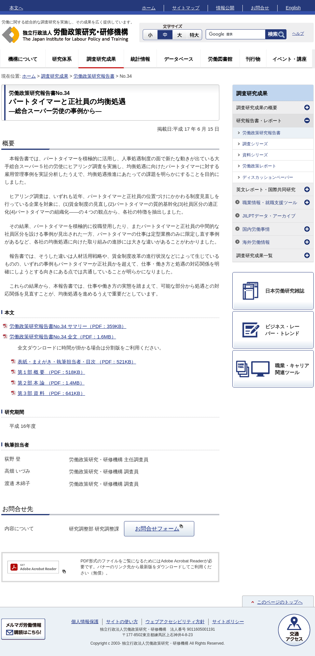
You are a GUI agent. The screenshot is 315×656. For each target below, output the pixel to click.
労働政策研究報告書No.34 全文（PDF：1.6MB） (62, 336)
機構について (22, 59)
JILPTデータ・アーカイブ (268, 215)
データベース (178, 59)
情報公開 (225, 7)
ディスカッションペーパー (267, 177)
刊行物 (253, 59)
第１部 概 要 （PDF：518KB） (51, 372)
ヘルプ (298, 33)
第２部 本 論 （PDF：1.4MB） (51, 383)
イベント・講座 (289, 59)
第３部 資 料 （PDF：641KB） (51, 393)
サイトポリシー (228, 621)
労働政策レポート (259, 166)
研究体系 (62, 59)
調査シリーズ (255, 143)
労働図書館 (220, 59)
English (293, 7)
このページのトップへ (280, 602)
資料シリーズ (255, 154)
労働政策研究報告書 (94, 76)
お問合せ (260, 7)
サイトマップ (185, 7)
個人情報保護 (85, 621)
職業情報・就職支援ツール (269, 202)
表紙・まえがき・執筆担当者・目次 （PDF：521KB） (77, 361)
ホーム (149, 7)
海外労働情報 (256, 242)
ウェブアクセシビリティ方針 (175, 621)
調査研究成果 (101, 59)
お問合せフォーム (159, 527)
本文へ (16, 7)
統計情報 (140, 59)
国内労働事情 (256, 229)
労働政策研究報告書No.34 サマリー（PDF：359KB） (67, 326)
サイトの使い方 (122, 621)
